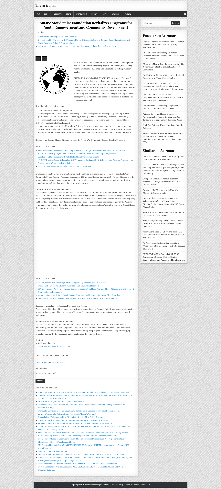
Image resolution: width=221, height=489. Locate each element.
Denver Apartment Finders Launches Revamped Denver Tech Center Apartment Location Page (81, 454)
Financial (128, 14)
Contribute (105, 485)
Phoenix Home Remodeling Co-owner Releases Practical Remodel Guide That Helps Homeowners (163, 56)
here (71, 208)
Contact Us (145, 485)
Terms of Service (132, 485)
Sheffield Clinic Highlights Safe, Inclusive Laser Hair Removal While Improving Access (77, 154)
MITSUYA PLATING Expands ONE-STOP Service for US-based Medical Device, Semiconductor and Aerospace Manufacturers (164, 257)
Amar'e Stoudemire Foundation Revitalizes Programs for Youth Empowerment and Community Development (86, 25)
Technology (57, 14)
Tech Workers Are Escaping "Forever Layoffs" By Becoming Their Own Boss (72, 283)
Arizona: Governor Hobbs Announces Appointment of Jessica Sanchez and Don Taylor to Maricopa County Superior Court (162, 117)
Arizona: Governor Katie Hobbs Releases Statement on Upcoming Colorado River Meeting (79, 295)
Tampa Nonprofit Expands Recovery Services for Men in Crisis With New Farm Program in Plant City (163, 224)
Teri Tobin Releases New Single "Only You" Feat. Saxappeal (64, 166)
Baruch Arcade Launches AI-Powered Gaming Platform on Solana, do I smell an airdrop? (77, 46)
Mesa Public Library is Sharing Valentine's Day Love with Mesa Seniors (70, 286)
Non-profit (116, 14)
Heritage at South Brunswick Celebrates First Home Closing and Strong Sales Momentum (78, 298)
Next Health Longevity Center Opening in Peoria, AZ (62, 402)
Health (68, 14)
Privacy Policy (117, 485)
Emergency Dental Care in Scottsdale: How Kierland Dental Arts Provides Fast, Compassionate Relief (84, 392)
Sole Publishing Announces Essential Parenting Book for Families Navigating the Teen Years (79, 436)
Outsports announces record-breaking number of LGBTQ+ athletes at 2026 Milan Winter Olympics (82, 151)
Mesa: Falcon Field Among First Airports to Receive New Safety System (70, 417)
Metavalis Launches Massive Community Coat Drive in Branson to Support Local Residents (79, 411)
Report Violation (57, 362)
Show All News (42, 362)
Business (95, 14)
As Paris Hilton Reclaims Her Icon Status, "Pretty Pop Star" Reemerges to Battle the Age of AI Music (164, 246)
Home (38, 14)
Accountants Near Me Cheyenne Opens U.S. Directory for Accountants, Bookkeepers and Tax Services (163, 235)
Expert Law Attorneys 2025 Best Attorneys (58, 37)
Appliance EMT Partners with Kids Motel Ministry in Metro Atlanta (68, 157)
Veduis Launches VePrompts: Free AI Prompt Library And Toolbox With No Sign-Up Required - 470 (163, 45)
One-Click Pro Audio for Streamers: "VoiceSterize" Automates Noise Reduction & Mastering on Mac (83, 433)
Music (105, 14)
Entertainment (81, 14)
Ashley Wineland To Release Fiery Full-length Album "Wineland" (67, 414)
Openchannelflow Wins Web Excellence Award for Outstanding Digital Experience (75, 423)
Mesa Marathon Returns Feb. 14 (52, 451)
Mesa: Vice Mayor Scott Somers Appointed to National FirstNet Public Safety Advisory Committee (163, 67)
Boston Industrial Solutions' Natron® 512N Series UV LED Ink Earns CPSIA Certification (77, 464)
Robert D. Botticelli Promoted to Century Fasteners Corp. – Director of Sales (73, 420)
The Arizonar (45, 5)
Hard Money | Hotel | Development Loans (57, 442)
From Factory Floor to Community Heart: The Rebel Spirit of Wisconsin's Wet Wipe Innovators (81, 439)
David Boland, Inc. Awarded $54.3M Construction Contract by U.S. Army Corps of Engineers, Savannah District (163, 98)
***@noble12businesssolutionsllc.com (53, 346)
